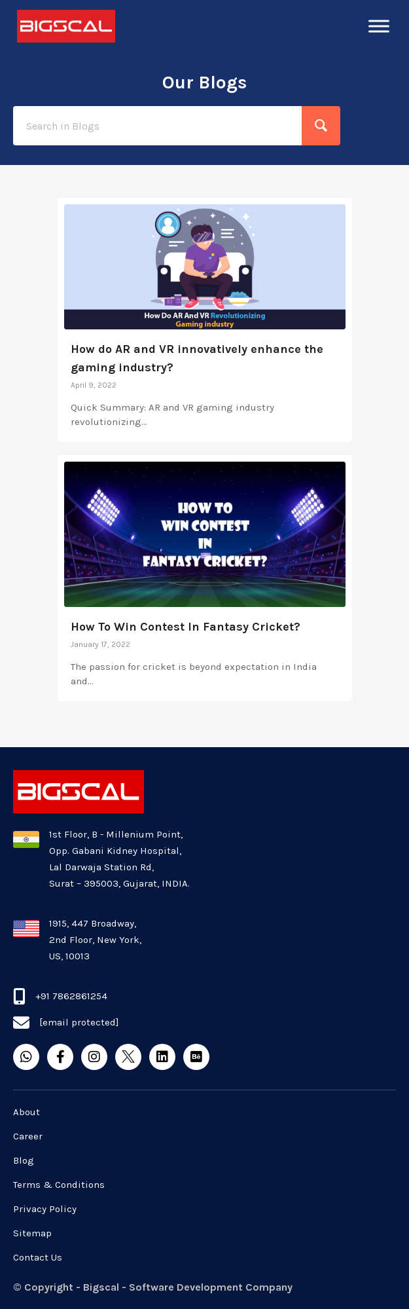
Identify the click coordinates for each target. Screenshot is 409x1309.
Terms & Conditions (59, 1184)
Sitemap (32, 1233)
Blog (23, 1160)
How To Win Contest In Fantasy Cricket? (185, 626)
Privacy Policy (45, 1209)
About (26, 1112)
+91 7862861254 (71, 996)
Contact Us (37, 1257)
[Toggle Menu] (378, 26)
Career (28, 1136)
